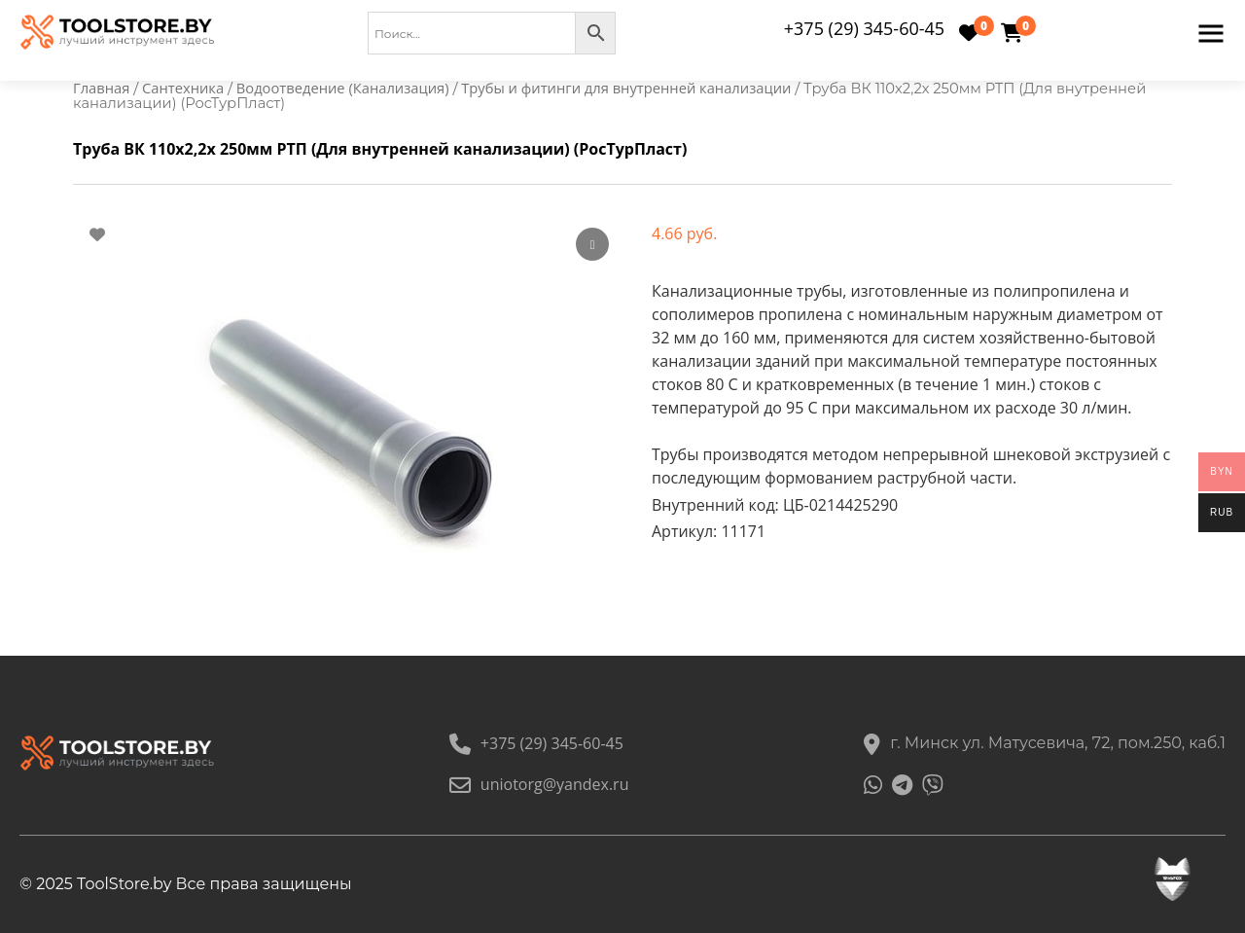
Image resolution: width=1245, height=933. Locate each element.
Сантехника (183, 87)
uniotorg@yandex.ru (539, 784)
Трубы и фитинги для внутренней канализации (626, 87)
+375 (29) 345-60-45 (864, 28)
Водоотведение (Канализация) (342, 87)
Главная (101, 87)
